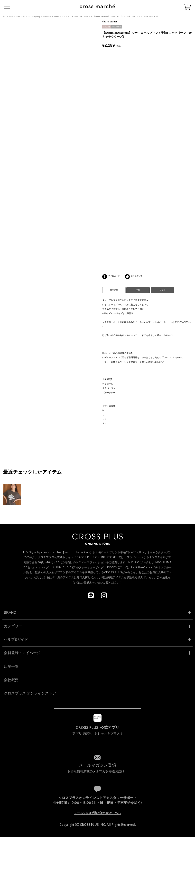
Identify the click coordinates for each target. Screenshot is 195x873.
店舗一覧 (11, 666)
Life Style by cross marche (41, 17)
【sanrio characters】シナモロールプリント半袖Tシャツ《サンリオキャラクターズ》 (126, 17)
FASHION (57, 17)
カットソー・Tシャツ (82, 17)
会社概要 (11, 680)
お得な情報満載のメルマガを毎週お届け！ (97, 767)
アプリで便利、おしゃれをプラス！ (97, 730)
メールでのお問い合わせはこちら (97, 813)
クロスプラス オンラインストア (15, 17)
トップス (67, 17)
